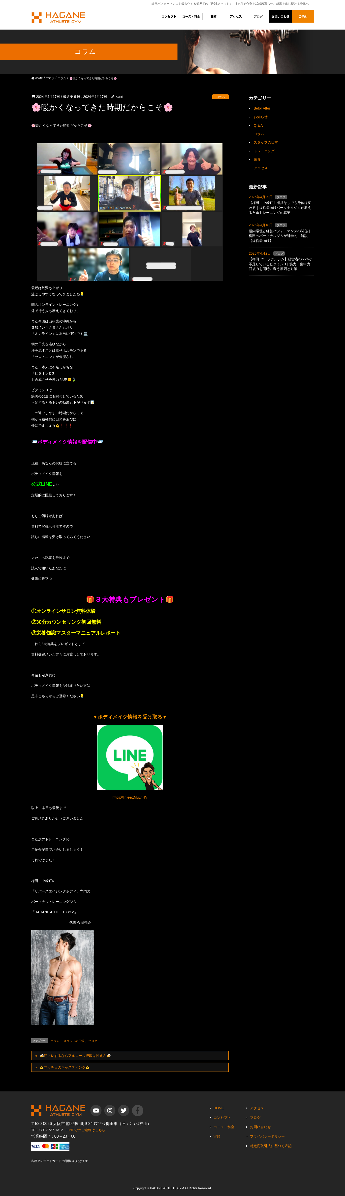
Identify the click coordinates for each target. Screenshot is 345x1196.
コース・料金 (224, 1127)
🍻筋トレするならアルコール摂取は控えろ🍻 (75, 1056)
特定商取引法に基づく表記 (271, 1146)
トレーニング (264, 151)
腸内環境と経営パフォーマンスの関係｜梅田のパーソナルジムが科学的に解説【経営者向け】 (280, 236)
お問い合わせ (260, 1127)
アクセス (261, 168)
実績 (217, 1136)
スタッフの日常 (73, 1041)
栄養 (257, 159)
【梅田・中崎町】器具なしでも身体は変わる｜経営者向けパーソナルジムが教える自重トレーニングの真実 (280, 207)
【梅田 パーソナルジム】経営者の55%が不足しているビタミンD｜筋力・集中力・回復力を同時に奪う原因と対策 (281, 264)
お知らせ (261, 117)
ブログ (92, 1041)
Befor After (262, 108)
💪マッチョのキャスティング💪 (65, 1067)
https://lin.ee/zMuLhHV (129, 797)
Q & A (258, 125)
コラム (220, 97)
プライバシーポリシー (267, 1136)
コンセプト (222, 1117)
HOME (219, 1108)
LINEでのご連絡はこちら (85, 1130)
